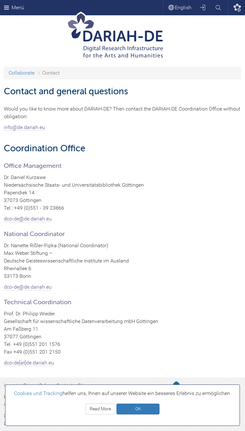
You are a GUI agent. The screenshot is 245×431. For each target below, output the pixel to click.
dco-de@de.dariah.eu (28, 287)
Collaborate (21, 73)
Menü (14, 7)
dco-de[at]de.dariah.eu (29, 363)
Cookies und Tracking (38, 393)
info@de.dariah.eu (24, 127)
